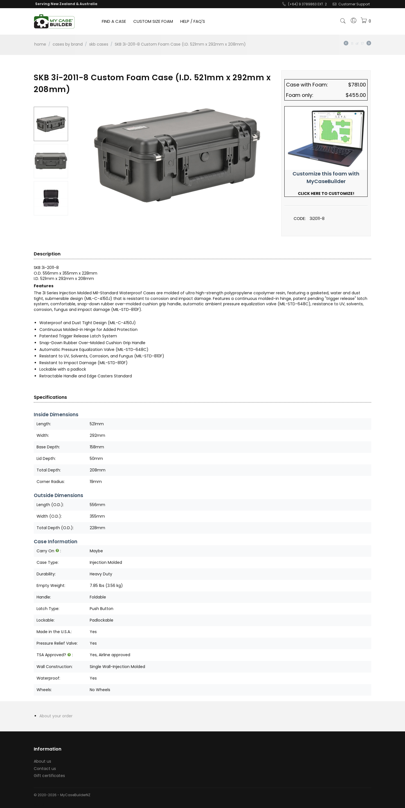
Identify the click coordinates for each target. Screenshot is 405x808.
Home (40, 44)
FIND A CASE (114, 21)
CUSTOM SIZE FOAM (153, 21)
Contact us (45, 768)
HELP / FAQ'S (192, 21)
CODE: (300, 218)
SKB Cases (98, 44)
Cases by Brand (68, 44)
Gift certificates (49, 775)
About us (42, 761)
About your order (56, 716)
